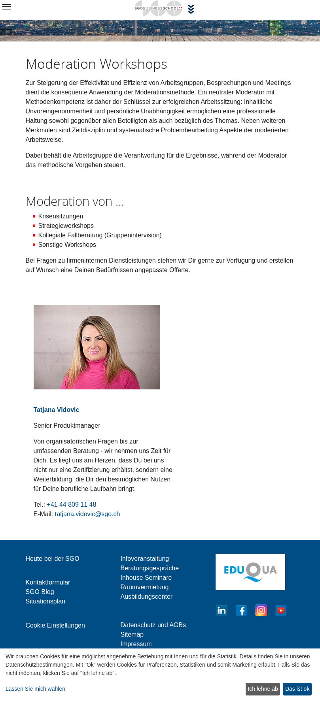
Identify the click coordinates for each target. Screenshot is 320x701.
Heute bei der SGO (53, 558)
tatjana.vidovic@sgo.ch (87, 514)
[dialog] (160, 674)
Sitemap (132, 634)
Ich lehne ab (263, 689)
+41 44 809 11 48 (71, 504)
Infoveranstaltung (145, 558)
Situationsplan (46, 601)
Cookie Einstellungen (55, 625)
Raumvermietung (145, 587)
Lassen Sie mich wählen (35, 689)
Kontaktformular (48, 582)
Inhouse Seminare (146, 577)
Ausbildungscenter (147, 596)
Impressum (136, 644)
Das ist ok (297, 689)
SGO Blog (40, 591)
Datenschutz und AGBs (153, 625)
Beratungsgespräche (150, 568)
